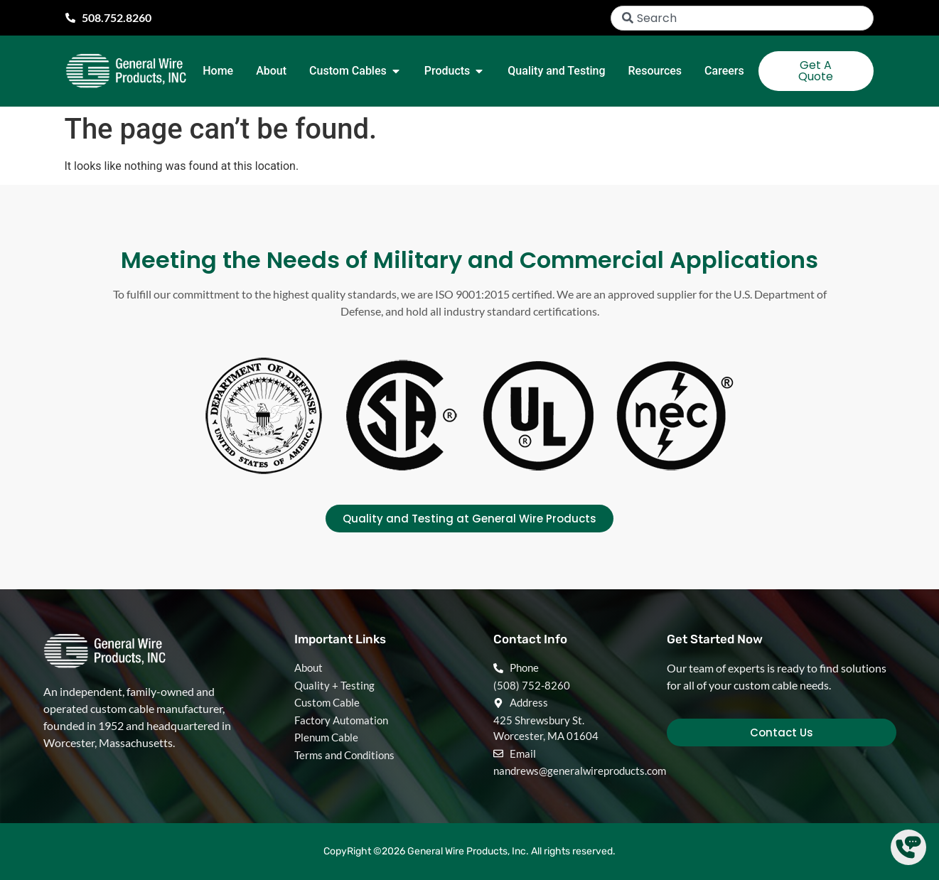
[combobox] (742, 18)
